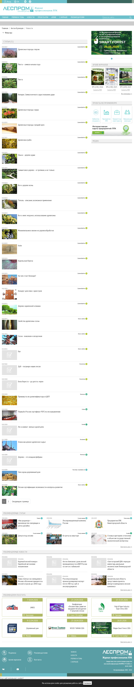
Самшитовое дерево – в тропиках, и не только (36, 170)
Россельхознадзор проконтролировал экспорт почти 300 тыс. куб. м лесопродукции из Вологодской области (73, 582)
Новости (30, 17)
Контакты (38, 659)
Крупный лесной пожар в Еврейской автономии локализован (27, 564)
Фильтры (8, 32)
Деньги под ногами (25, 535)
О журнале (63, 17)
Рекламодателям (77, 17)
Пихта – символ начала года (29, 64)
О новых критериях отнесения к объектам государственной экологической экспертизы (119, 538)
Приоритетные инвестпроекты (117, 120)
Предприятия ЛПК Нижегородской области (117, 521)
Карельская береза (25, 261)
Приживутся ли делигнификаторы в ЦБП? (34, 396)
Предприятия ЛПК (106, 120)
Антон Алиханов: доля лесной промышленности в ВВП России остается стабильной (75, 564)
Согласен (87, 683)
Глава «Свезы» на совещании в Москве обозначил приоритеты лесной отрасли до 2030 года (30, 581)
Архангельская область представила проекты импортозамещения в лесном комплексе (118, 582)
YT (17, 669)
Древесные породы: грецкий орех (31, 125)
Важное (74, 652)
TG (30, 2)
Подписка (12, 652)
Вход (9, 1)
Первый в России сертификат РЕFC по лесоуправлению (39, 411)
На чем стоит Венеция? (27, 276)
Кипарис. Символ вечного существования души (36, 94)
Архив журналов (15, 659)
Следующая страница (20, 501)
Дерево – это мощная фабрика (30, 457)
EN (18, 1)
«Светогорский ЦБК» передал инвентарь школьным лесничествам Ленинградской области (119, 565)
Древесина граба (24, 140)
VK (25, 1)
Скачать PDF (97, 90)
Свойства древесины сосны (29, 321)
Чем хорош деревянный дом (29, 472)
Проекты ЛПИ (43, 17)
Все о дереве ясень (25, 185)
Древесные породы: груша (28, 110)
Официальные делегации (127, 120)
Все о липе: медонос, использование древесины (37, 215)
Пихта (20, 79)
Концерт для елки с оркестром (30, 291)
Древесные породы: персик (29, 49)
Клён (20, 245)
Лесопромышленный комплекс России (74, 521)
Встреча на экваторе (71, 535)
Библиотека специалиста (96, 120)
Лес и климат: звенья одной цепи (31, 427)
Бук (19, 351)
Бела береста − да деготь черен (30, 381)
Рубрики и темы (18, 17)
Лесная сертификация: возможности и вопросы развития (40, 487)
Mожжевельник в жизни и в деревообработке (36, 230)
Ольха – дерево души (26, 155)
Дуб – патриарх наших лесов (29, 366)
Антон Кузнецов (17, 28)
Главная (5, 17)
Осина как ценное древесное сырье (32, 442)
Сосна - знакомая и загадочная (30, 336)
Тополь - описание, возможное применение (35, 200)
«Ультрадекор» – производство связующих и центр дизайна (29, 523)
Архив (53, 17)
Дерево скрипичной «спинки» (29, 306)
